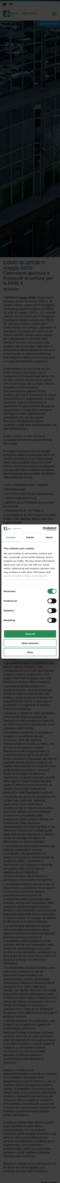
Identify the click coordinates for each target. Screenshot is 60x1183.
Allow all (30, 634)
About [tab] (49, 537)
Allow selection (30, 643)
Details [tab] (30, 537)
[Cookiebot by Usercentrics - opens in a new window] (42, 529)
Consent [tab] (11, 537)
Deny (30, 652)
